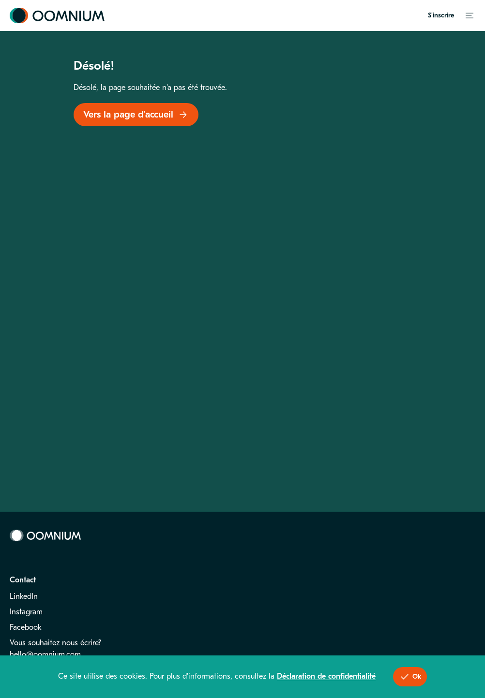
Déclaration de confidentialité (326, 676)
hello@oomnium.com (45, 654)
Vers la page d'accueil (136, 114)
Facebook (26, 627)
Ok (410, 677)
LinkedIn (24, 596)
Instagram (26, 612)
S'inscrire (441, 15)
